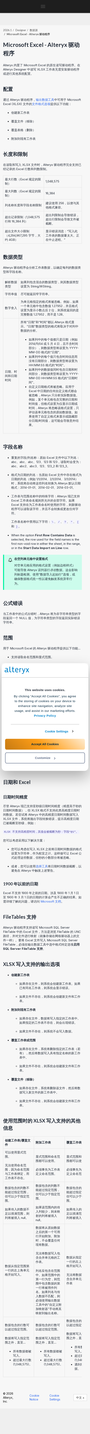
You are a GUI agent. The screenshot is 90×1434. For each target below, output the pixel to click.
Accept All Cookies (45, 744)
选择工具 (42, 866)
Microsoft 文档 (51, 901)
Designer (20, 30)
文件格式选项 (41, 104)
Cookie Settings (56, 731)
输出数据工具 (45, 100)
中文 (80, 1397)
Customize (45, 758)
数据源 (34, 30)
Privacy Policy (45, 715)
